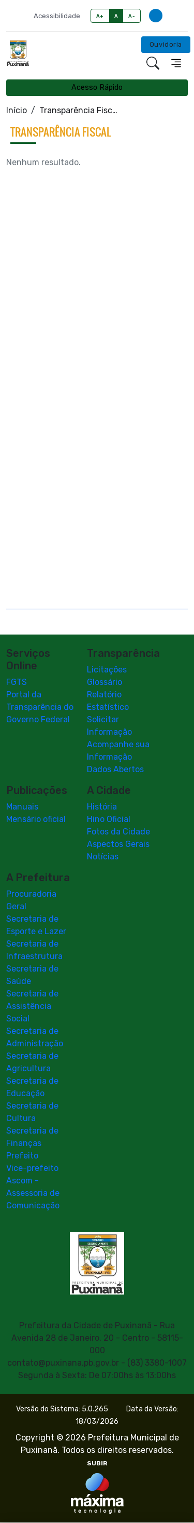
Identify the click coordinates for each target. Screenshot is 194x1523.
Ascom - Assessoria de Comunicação (32, 1193)
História (102, 807)
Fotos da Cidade (118, 832)
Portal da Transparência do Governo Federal (39, 707)
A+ (100, 16)
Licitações (107, 670)
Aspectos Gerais (118, 845)
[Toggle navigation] (176, 63)
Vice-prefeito (32, 1169)
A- (131, 16)
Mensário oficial (36, 820)
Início (16, 110)
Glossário (104, 683)
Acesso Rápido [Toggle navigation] (97, 87)
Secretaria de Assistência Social (32, 1006)
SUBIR (97, 1463)
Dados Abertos (115, 770)
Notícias (102, 857)
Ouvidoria (166, 44)
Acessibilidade (57, 16)
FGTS (16, 683)
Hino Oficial (108, 820)
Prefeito (22, 1156)
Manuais (22, 807)
